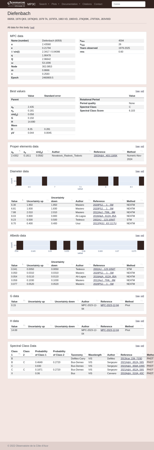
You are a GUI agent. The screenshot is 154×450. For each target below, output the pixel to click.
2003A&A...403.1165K (105, 155)
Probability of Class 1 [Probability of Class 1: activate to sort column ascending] (41, 353)
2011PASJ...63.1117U (104, 223)
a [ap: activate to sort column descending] (12, 152)
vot (32, 27)
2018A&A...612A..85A (104, 216)
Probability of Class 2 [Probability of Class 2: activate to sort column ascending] (59, 353)
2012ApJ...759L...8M (104, 212)
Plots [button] (54, 4)
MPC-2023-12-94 (110, 305)
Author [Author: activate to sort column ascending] (56, 152)
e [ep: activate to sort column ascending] (25, 152)
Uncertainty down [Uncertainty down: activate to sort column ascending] (57, 199)
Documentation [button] (70, 4)
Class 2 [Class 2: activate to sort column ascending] (26, 353)
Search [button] (43, 4)
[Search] (128, 4)
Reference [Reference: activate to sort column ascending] (99, 152)
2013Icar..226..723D (131, 358)
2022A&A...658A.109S (132, 366)
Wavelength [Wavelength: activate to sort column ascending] (95, 355)
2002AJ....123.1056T (104, 219)
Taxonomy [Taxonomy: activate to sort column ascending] (77, 355)
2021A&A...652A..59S (132, 362)
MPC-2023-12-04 (110, 330)
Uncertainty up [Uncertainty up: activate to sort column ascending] (35, 201)
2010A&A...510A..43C (132, 373)
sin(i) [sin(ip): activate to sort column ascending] (39, 152)
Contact (98, 4)
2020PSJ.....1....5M (103, 205)
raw (137, 91)
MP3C (31, 4)
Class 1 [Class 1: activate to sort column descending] (14, 353)
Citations (87, 4)
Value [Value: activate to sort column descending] (14, 201)
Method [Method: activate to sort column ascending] (131, 152)
